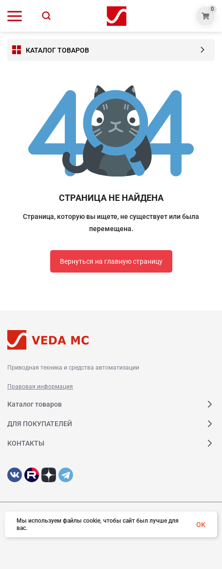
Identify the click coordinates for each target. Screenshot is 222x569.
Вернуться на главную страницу (111, 261)
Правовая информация (40, 386)
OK (200, 525)
